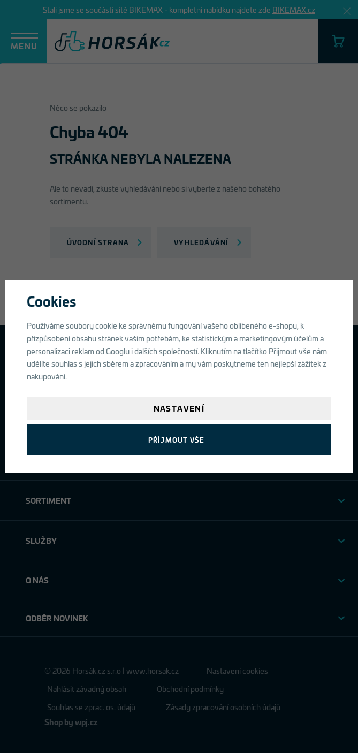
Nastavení (179, 408)
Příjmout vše (176, 440)
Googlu (118, 350)
